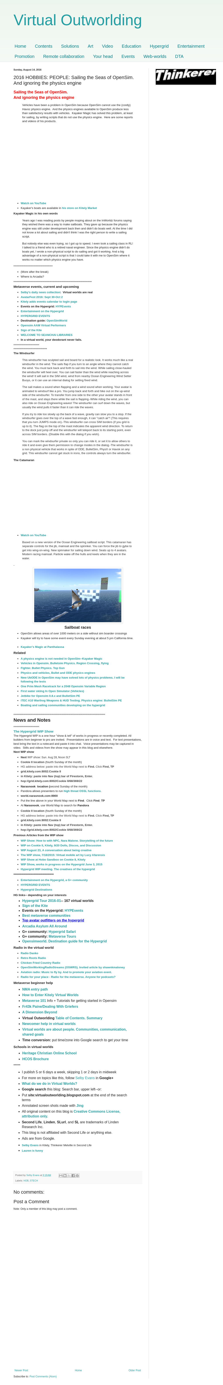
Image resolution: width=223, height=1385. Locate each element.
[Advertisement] (77, 1336)
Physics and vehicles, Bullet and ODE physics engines (58, 672)
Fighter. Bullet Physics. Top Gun (43, 668)
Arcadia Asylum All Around (44, 926)
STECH (34, 1180)
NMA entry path (35, 989)
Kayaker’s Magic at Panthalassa (42, 647)
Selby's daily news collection (40, 292)
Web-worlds (155, 56)
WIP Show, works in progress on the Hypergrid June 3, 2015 (61, 864)
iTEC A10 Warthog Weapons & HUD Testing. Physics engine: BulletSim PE (71, 700)
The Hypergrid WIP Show (33, 731)
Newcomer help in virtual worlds (49, 1024)
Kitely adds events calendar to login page (49, 301)
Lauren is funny (32, 1150)
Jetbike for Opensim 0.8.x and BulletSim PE (50, 696)
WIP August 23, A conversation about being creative (56, 850)
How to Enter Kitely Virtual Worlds (50, 995)
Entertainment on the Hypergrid (42, 311)
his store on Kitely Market (79, 208)
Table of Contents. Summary (79, 1018)
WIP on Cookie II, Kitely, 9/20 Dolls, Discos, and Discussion (61, 845)
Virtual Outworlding (78, 20)
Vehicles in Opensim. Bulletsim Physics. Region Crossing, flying (65, 663)
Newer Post (21, 1370)
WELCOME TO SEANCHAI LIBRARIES (47, 335)
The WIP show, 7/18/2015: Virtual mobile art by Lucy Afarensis (63, 855)
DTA (179, 56)
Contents (43, 46)
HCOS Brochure (35, 1059)
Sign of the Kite (31, 330)
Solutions (70, 46)
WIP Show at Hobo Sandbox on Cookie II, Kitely (53, 859)
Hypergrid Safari (62, 931)
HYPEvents (63, 306)
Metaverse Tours (62, 936)
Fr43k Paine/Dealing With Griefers (50, 1006)
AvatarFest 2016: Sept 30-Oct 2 (42, 297)
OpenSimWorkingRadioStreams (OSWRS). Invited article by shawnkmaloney (73, 967)
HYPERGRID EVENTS (35, 316)
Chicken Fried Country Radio (40, 962)
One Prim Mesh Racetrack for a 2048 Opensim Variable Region (63, 686)
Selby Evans (85, 1078)
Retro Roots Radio (33, 958)
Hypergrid (159, 46)
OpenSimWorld (57, 320)
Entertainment (191, 46)
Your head (103, 56)
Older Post (134, 1370)
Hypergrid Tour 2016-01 (41, 901)
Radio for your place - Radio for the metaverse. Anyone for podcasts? (68, 977)
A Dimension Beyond (39, 1012)
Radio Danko (29, 953)
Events (128, 56)
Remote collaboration (63, 56)
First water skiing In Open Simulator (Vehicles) (52, 691)
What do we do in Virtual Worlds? (50, 1083)
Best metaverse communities (46, 915)
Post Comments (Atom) (43, 1376)
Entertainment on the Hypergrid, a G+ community (54, 880)
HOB (26, 1180)
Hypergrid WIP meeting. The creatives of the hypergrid (58, 869)
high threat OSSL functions (82, 791)
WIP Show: (28, 840)
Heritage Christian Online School (49, 1053)
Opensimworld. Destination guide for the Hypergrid (64, 941)
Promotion (24, 56)
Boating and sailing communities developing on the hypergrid (63, 705)
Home (20, 46)
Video (107, 46)
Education (131, 46)
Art (90, 46)
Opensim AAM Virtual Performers (43, 325)
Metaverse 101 (34, 1001)
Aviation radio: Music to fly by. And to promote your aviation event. (66, 972)
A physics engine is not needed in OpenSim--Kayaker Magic (61, 658)
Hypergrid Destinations (36, 889)
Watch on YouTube (33, 203)
